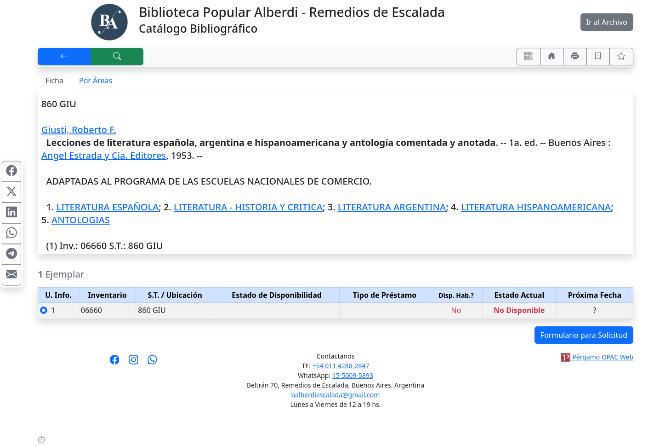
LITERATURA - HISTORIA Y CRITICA (248, 207)
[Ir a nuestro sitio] (552, 56)
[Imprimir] (575, 56)
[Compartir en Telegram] (11, 254)
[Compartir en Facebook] (11, 171)
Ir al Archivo (606, 22)
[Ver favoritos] (621, 56)
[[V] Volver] (64, 56)
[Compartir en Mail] (11, 274)
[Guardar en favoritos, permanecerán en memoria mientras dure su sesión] (598, 56)
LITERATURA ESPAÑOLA (107, 207)
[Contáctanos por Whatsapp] (152, 363)
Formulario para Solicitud (583, 335)
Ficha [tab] (54, 80)
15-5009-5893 (352, 375)
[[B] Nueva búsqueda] (117, 56)
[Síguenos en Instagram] (133, 363)
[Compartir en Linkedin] (11, 212)
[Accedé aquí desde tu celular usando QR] (528, 56)
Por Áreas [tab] (95, 80)
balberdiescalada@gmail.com (335, 394)
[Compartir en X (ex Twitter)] (11, 192)
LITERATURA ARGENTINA (392, 207)
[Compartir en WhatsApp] (11, 233)
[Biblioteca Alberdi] (109, 21)
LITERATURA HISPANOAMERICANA (536, 207)
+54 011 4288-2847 (341, 365)
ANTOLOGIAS (80, 220)
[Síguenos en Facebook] (114, 363)
